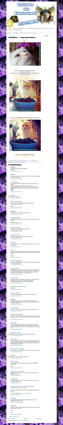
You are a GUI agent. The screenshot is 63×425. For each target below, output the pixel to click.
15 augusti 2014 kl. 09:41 (16, 171)
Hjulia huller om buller (15, 201)
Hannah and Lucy (14, 227)
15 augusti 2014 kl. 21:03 (16, 295)
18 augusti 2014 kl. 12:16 (16, 394)
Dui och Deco (13, 277)
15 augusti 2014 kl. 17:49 (16, 246)
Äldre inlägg (38, 418)
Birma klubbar (16, 32)
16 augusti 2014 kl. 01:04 (16, 351)
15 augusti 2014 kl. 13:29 (16, 223)
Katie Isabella (13, 378)
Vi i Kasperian (13, 182)
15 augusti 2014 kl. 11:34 (16, 191)
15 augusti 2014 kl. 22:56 (16, 319)
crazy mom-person (15, 162)
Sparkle (12, 174)
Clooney (12, 398)
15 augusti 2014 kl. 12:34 (16, 207)
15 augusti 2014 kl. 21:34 (16, 310)
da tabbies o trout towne (16, 314)
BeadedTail (13, 322)
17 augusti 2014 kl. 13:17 (16, 382)
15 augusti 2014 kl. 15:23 (16, 231)
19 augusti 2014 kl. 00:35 (16, 402)
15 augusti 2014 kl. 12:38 (16, 214)
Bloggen (9, 32)
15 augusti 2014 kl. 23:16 (16, 345)
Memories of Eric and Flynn (16, 348)
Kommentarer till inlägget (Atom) (22, 420)
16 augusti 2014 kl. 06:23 (16, 367)
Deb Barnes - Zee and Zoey (16, 371)
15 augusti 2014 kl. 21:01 (16, 289)
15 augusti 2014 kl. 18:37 (16, 274)
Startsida (26, 418)
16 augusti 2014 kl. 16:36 (16, 375)
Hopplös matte (22, 162)
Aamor (12, 249)
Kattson (12, 242)
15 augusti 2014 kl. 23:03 (16, 329)
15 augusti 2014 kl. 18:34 (16, 264)
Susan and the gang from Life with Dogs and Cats (21, 386)
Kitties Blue (13, 339)
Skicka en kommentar (14, 416)
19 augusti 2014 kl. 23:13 (16, 414)
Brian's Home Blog (14, 292)
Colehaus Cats (14, 268)
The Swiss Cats (14, 307)
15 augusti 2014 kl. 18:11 (16, 257)
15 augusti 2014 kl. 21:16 (16, 304)
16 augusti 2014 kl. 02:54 (16, 358)
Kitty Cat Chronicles (15, 332)
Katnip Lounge (14, 361)
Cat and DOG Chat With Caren (17, 286)
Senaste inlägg (12, 418)
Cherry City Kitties (14, 217)
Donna (12, 195)
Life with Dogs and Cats (25, 393)
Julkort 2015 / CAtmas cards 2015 (28, 32)
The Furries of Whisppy (15, 260)
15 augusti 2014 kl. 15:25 (16, 238)
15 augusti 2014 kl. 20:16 (16, 283)
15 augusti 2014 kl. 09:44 (16, 178)
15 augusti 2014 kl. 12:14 (16, 198)
